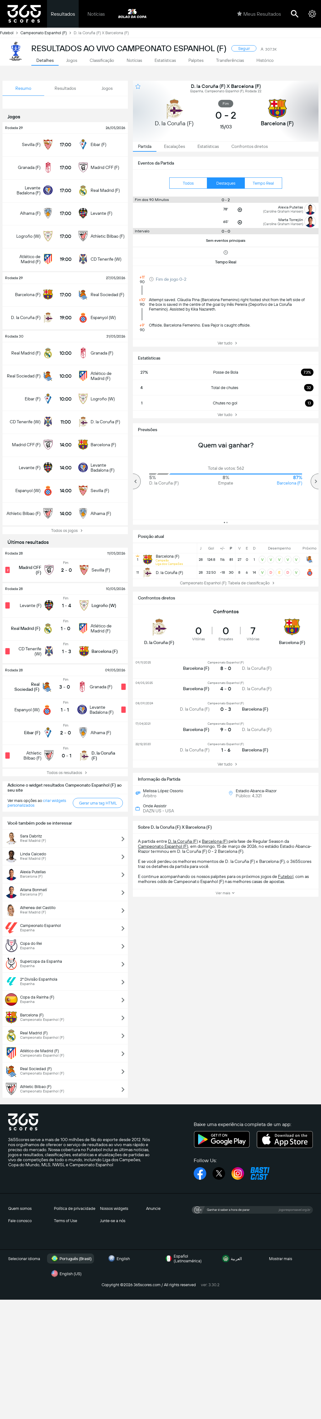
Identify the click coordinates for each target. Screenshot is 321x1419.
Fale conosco (20, 1220)
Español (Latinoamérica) (183, 1258)
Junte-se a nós (112, 1220)
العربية (231, 1258)
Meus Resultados (259, 13)
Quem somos (20, 1208)
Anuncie (153, 1208)
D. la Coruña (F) (183, 841)
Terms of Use (65, 1220)
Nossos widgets (114, 1208)
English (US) (66, 1273)
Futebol (10, 33)
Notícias (96, 14)
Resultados (63, 14)
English (118, 1258)
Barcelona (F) (215, 841)
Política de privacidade (74, 1208)
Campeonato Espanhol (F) (47, 33)
